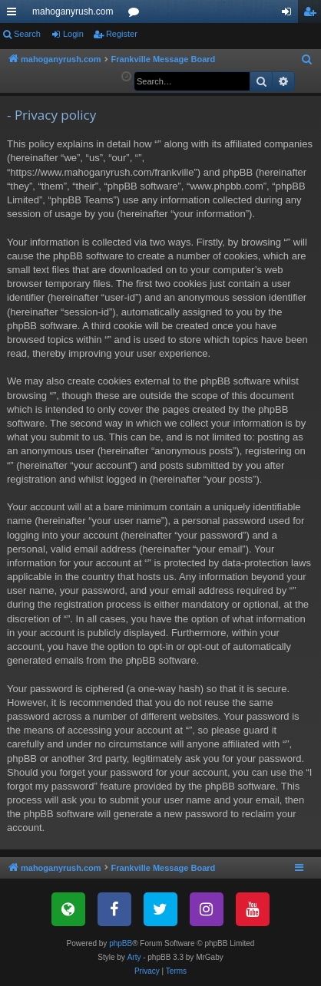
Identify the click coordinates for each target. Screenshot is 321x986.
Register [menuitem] (313, 14)
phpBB (120, 943)
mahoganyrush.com (72, 11)
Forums (136, 14)
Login (73, 33)
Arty (134, 957)
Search (27, 33)
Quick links (14, 14)
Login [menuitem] (290, 14)
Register (121, 33)
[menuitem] (307, 59)
